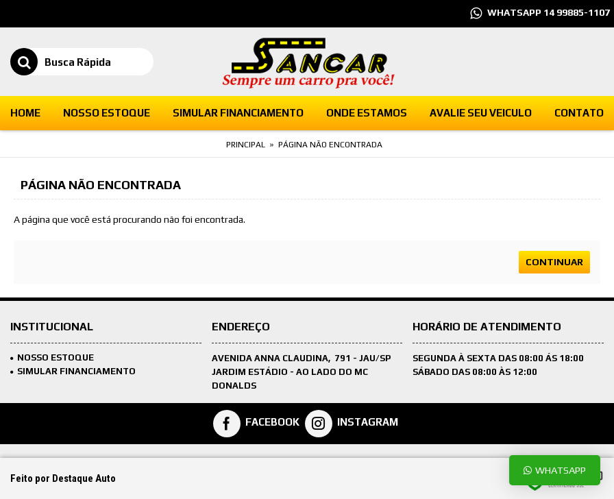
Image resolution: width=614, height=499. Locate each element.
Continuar (554, 261)
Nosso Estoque (52, 357)
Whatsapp (555, 470)
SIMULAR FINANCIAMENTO (73, 371)
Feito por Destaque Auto (63, 478)
